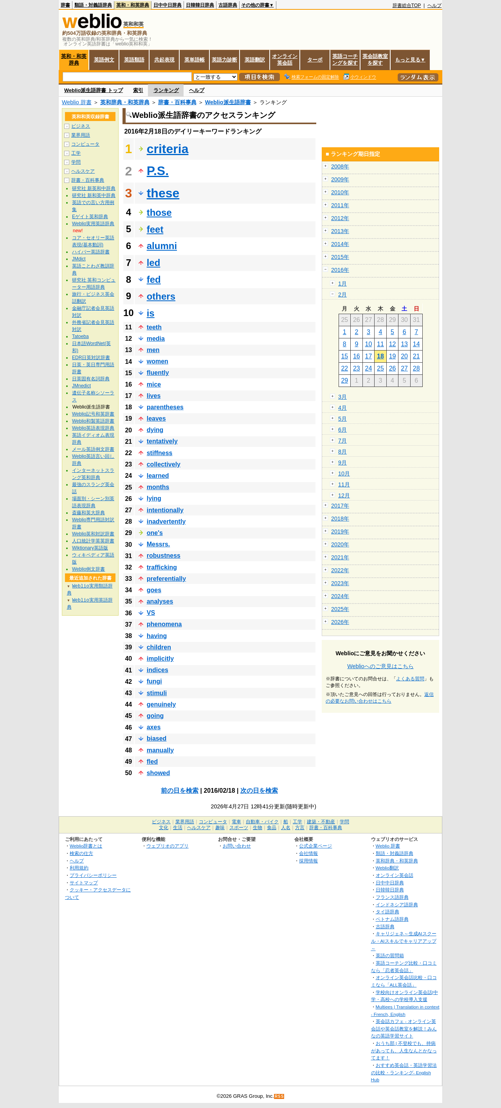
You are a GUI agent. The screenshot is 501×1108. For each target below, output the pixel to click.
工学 (76, 153)
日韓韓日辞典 (200, 5)
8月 (342, 451)
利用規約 (79, 867)
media (156, 338)
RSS (279, 1096)
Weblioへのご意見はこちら (380, 666)
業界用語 (80, 135)
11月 (344, 484)
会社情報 (308, 853)
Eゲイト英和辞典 (90, 216)
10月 (344, 473)
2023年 (340, 583)
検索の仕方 (81, 853)
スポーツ (238, 827)
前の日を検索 (179, 790)
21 (416, 356)
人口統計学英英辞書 (93, 541)
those (159, 212)
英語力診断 (224, 60)
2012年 (340, 218)
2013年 (340, 231)
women (157, 361)
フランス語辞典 (392, 897)
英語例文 (104, 60)
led (153, 262)
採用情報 (308, 860)
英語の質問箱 (390, 955)
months (158, 487)
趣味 (220, 827)
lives (154, 395)
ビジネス (80, 126)
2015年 (340, 257)
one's (155, 533)
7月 (342, 440)
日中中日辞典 (167, 5)
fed (154, 279)
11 (380, 344)
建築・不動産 (321, 821)
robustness (163, 555)
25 (380, 368)
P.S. (158, 171)
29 (344, 380)
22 (344, 368)
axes (154, 727)
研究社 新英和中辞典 (93, 188)
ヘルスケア (83, 171)
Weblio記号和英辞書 (93, 414)
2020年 (340, 544)
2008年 (340, 166)
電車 (236, 821)
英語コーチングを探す (345, 59)
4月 (342, 408)
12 (392, 344)
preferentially (166, 578)
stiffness (160, 453)
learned (158, 475)
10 (368, 344)
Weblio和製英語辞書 (93, 421)
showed (158, 773)
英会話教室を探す (375, 59)
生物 (257, 827)
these (163, 193)
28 (416, 368)
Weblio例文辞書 (88, 569)
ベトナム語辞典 (392, 919)
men (153, 350)
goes (154, 590)
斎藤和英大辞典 (88, 512)
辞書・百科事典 (177, 102)
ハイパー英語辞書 (91, 252)
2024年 (340, 596)
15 (344, 356)
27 (404, 368)
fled (152, 761)
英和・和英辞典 (132, 5)
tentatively (162, 441)
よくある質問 (410, 678)
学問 (76, 162)
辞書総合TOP (407, 5)
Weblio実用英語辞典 (93, 223)
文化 (163, 827)
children (159, 647)
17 (368, 356)
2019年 (340, 531)
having (157, 636)
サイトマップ (84, 882)
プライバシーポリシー (93, 875)
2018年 (340, 518)
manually (160, 750)
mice (154, 384)
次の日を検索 (259, 790)
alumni (162, 245)
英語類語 (134, 60)
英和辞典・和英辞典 (125, 102)
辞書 (65, 5)
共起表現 (164, 60)
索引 (138, 90)
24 (368, 368)
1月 (342, 283)
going (155, 715)
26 (392, 368)
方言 (300, 827)
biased (157, 738)
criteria (168, 149)
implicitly (160, 658)
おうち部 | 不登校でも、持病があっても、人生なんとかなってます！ (404, 1050)
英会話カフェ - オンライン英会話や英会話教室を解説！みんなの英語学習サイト (404, 1028)
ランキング (166, 90)
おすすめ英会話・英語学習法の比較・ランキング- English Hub (404, 1072)
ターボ (315, 60)
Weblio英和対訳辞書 (93, 534)
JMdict (79, 259)
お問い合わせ (237, 845)
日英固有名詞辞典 (91, 378)
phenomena (164, 624)
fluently (158, 372)
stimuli (157, 693)
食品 (271, 827)
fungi (154, 681)
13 (404, 344)
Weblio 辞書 (77, 102)
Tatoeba (80, 336)
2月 (342, 294)
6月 (342, 430)
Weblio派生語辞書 (228, 102)
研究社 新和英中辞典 (93, 195)
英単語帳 (194, 60)
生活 (177, 827)
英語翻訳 (255, 60)
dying (155, 430)
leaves (156, 418)
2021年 (340, 557)
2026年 (340, 622)
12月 (344, 495)
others (161, 296)
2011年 (340, 205)
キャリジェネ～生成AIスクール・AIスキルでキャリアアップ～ (403, 941)
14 (416, 344)
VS (151, 612)
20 (404, 356)
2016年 (340, 270)
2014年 (340, 244)
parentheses (165, 407)
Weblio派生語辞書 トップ (93, 90)
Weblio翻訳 (387, 867)
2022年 (340, 570)
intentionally (165, 510)
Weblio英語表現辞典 (93, 428)
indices (157, 670)
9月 (342, 462)
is (151, 313)
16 (356, 356)
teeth (154, 327)
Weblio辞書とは (86, 845)
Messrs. (158, 544)
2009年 (340, 179)
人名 (285, 827)
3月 (342, 397)
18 (380, 356)
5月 (342, 419)
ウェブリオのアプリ (167, 845)
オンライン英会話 (284, 59)
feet (155, 229)
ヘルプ (434, 5)
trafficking (162, 567)
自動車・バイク (262, 821)
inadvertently (166, 521)
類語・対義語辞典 (93, 5)
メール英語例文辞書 (93, 449)
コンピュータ (85, 144)
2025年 (340, 609)
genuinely (161, 704)
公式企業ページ (315, 845)
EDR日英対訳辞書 (91, 357)
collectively (163, 464)
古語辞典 (227, 5)
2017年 (340, 505)
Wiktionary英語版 (90, 548)
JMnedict (81, 386)
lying (154, 498)
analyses (160, 601)
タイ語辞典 (387, 911)
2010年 (340, 192)
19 (392, 356)
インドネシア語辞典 (397, 904)
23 (356, 368)
